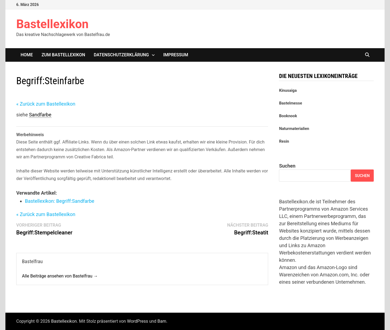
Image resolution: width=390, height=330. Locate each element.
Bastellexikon (52, 24)
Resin (284, 141)
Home (27, 54)
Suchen (287, 166)
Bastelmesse (290, 103)
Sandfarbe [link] (40, 114)
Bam (161, 321)
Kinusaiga (288, 90)
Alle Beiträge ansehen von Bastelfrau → (60, 276)
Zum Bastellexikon (63, 54)
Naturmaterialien (294, 128)
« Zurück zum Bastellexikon (45, 104)
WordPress (137, 321)
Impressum (175, 54)
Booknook (288, 115)
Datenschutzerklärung (121, 54)
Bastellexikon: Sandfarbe (59, 201)
